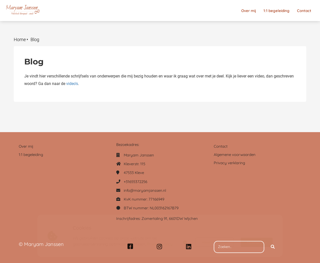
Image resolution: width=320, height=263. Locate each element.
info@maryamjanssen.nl (145, 190)
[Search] (272, 247)
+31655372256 (135, 181)
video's (72, 83)
